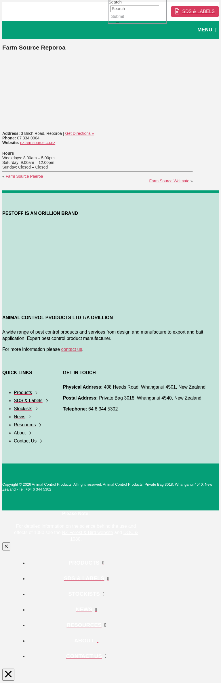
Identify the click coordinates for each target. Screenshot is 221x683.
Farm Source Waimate (169, 181)
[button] (207, 30)
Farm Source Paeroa (24, 176)
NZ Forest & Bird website (87, 532)
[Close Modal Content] (6, 546)
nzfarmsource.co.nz (37, 142)
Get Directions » (79, 133)
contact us (71, 349)
